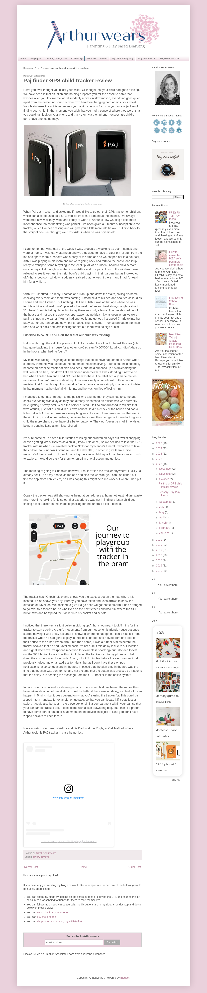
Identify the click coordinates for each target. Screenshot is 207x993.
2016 (159, 565)
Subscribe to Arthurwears (82, 936)
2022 (159, 464)
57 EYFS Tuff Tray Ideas (174, 215)
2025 (159, 448)
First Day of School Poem (176, 301)
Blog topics (35, 58)
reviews (45, 857)
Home (23, 58)
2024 (159, 453)
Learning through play (56, 58)
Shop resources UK (147, 58)
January (164, 533)
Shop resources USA (169, 58)
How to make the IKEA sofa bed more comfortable (176, 258)
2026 (159, 443)
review (36, 857)
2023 (159, 459)
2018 (159, 555)
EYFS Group (76, 58)
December (165, 468)
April (162, 517)
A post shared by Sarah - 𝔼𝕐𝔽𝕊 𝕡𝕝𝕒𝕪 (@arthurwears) (68, 841)
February (165, 527)
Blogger (124, 977)
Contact (104, 58)
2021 (159, 539)
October (164, 479)
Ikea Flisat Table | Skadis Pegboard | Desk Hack (175, 341)
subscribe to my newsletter (53, 912)
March (163, 522)
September (166, 501)
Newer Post (31, 867)
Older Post (134, 867)
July (162, 507)
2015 (159, 571)
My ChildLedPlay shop (122, 58)
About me (91, 58)
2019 (159, 550)
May (162, 512)
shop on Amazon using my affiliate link (59, 921)
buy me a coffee (46, 916)
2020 (159, 544)
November (165, 473)
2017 (159, 560)
